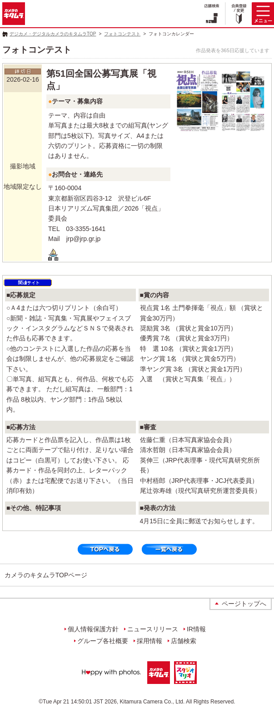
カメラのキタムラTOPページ (46, 575)
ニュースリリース (152, 629)
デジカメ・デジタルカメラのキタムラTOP (53, 33)
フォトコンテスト (122, 33)
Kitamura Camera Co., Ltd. (152, 701)
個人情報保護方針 (93, 629)
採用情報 (149, 640)
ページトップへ (244, 603)
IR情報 (196, 629)
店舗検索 (183, 640)
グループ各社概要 (102, 640)
